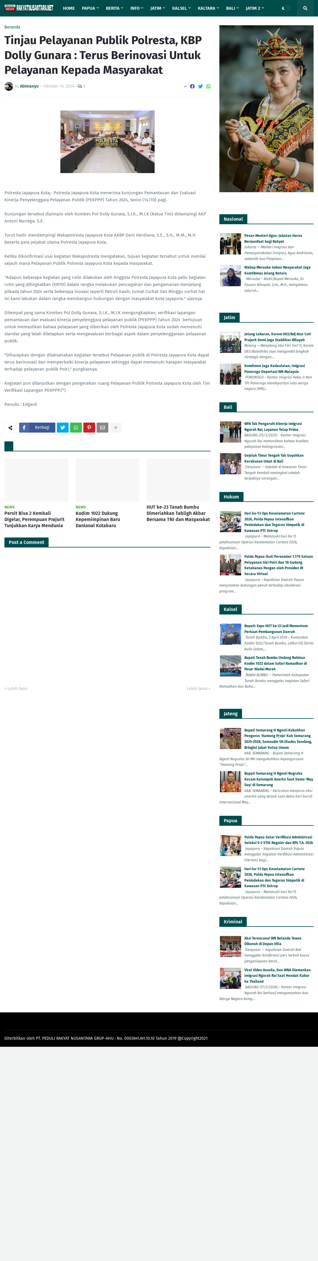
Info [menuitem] (135, 8)
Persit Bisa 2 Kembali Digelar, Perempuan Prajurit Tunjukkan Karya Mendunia (34, 519)
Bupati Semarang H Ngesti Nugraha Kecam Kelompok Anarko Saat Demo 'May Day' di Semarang (278, 779)
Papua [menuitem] (88, 8)
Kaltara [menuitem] (206, 8)
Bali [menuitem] (230, 8)
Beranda (12, 27)
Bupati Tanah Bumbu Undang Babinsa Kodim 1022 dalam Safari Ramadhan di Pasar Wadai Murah (275, 663)
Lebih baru (17, 688)
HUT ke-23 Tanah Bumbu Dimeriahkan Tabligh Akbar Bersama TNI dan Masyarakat (178, 513)
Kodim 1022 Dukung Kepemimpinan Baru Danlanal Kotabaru (98, 519)
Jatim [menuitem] (155, 8)
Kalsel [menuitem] (179, 8)
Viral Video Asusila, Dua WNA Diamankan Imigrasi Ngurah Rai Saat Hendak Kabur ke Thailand (277, 976)
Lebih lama (197, 688)
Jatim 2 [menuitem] (253, 8)
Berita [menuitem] (113, 8)
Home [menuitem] (69, 8)
